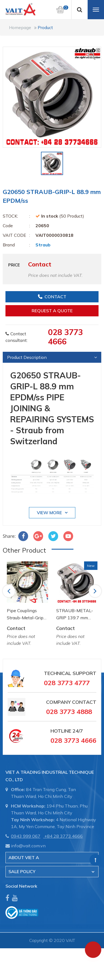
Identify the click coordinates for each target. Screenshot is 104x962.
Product (45, 27)
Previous (9, 590)
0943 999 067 (25, 836)
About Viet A (23, 857)
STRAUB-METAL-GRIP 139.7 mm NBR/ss (74, 614)
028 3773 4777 (67, 683)
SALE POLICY (21, 871)
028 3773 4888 (69, 711)
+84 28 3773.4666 (63, 836)
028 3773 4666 (65, 336)
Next (95, 590)
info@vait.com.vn (28, 845)
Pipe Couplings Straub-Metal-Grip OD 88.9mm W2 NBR (25, 614)
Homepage (20, 27)
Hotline (60, 731)
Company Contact (71, 702)
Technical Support (70, 673)
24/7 (77, 731)
